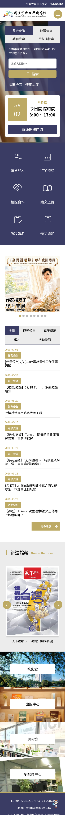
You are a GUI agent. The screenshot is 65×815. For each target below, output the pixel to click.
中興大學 (31, 4)
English (42, 4)
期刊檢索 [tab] (18, 38)
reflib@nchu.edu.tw (38, 808)
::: (1, 10)
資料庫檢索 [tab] (46, 38)
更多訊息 (49, 526)
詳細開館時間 (32, 129)
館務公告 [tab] (29, 330)
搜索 (32, 73)
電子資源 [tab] (50, 330)
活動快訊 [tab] (44, 339)
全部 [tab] (12, 330)
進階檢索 (15, 84)
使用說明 (32, 84)
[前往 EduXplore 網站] (55, 803)
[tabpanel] (32, 432)
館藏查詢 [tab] (46, 30)
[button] (20, 316)
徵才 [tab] (17, 339)
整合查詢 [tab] (18, 30)
